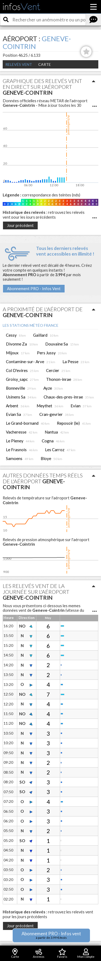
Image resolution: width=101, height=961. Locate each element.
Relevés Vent (18, 64)
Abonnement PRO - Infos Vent (34, 288)
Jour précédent (20, 225)
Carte (44, 64)
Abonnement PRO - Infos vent (51, 935)
